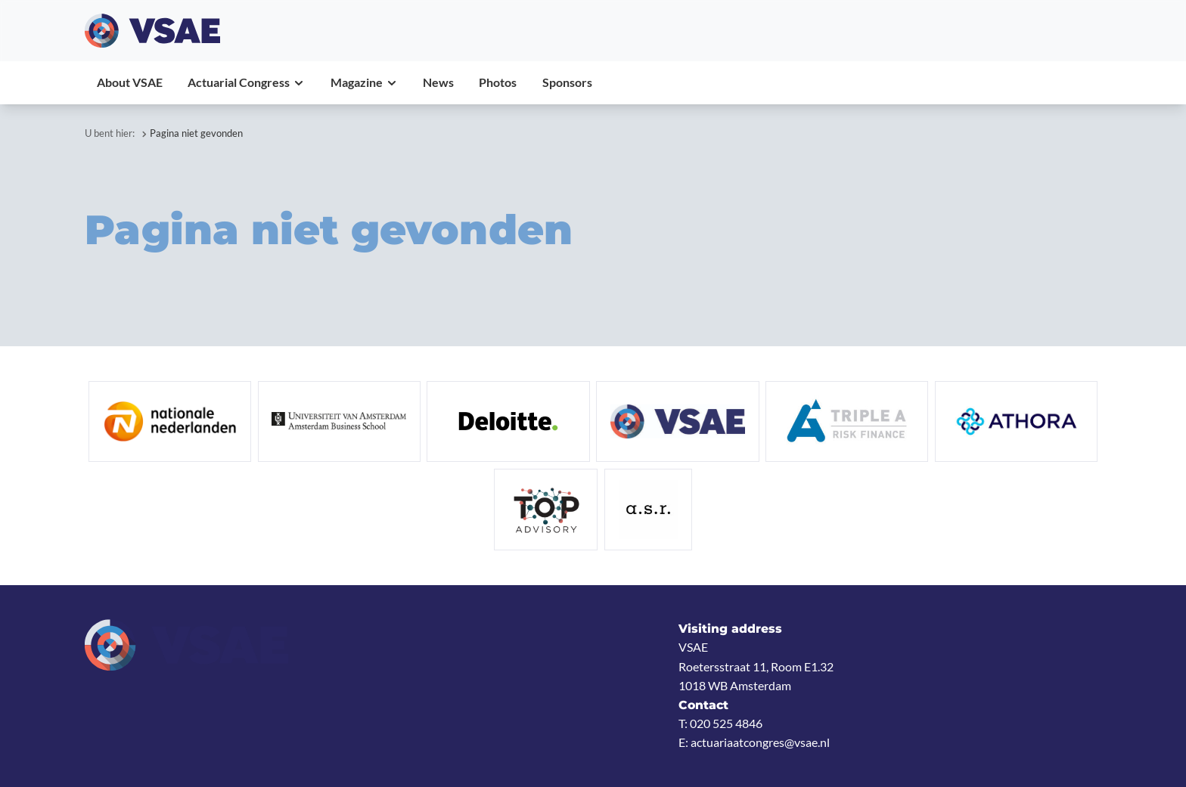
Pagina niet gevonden (196, 133)
